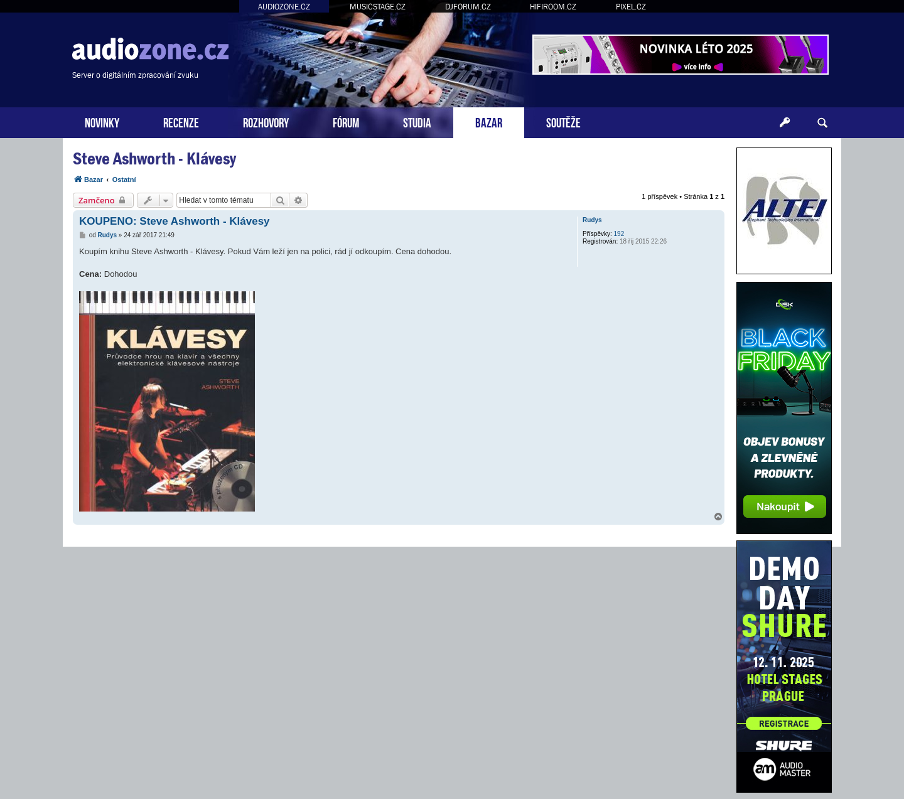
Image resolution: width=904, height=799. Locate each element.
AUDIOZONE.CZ (284, 6)
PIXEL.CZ (631, 6)
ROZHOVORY (266, 121)
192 (619, 233)
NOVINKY (102, 121)
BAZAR (488, 121)
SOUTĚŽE (563, 121)
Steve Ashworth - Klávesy (154, 158)
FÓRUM (346, 121)
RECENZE (181, 121)
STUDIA (417, 121)
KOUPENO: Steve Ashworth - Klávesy (174, 221)
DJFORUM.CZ (468, 6)
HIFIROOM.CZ (553, 6)
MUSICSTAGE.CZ (378, 6)
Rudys (592, 220)
